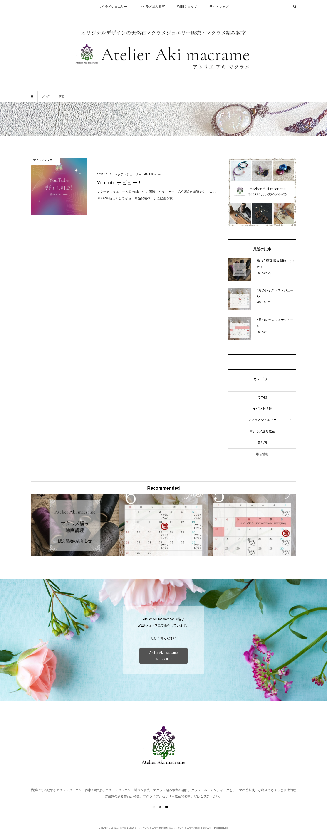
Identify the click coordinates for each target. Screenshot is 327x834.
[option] (75, 525)
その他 (262, 397)
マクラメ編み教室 (152, 6)
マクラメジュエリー (113, 6)
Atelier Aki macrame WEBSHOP (163, 656)
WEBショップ (187, 6)
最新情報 (262, 454)
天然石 (262, 442)
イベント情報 (262, 408)
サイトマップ (218, 6)
